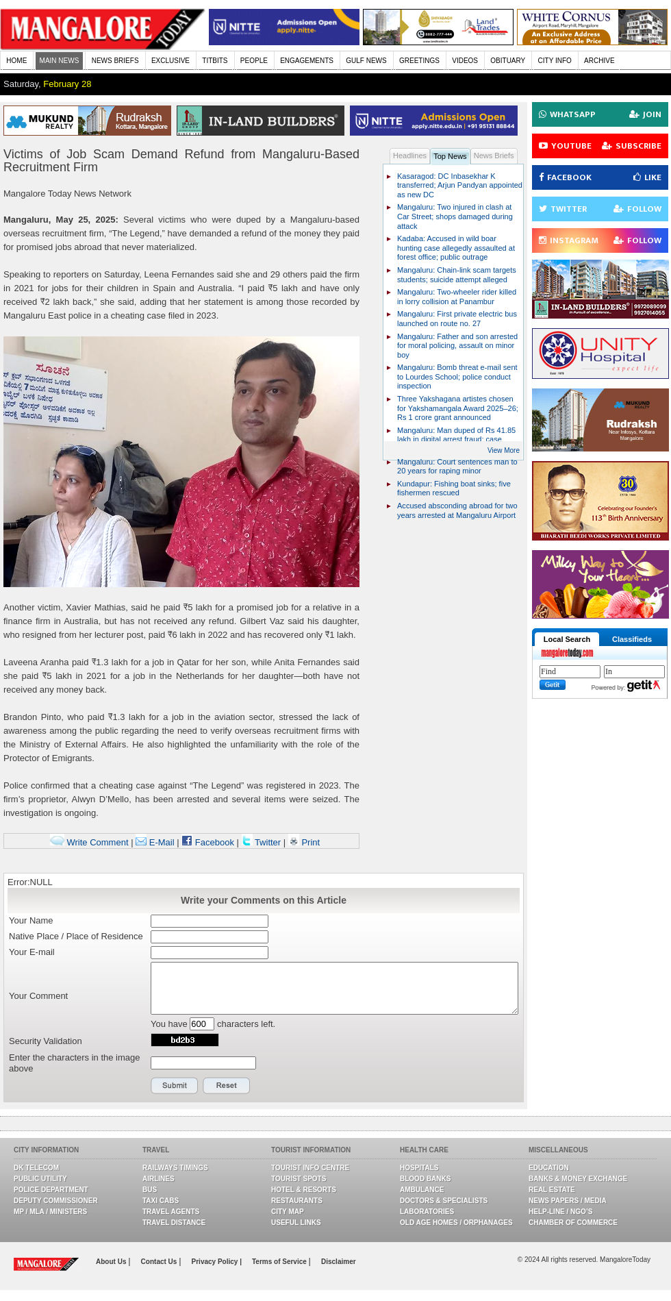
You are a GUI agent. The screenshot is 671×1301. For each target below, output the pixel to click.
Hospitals (419, 1168)
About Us (112, 1261)
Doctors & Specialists (444, 1200)
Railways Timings (175, 1168)
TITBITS (214, 60)
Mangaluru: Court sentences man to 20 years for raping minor (457, 466)
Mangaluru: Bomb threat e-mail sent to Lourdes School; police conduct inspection (457, 376)
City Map (287, 1211)
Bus (149, 1189)
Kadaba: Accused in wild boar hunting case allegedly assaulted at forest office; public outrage (456, 247)
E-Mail (155, 842)
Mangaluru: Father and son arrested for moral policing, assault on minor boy (457, 345)
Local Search (567, 639)
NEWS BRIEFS (115, 60)
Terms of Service (280, 1261)
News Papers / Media (568, 1200)
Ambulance (422, 1189)
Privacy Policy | (217, 1261)
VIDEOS (465, 60)
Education (549, 1168)
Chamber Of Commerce (573, 1222)
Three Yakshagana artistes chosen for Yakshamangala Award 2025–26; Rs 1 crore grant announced (457, 408)
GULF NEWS (366, 60)
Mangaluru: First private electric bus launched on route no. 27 (457, 318)
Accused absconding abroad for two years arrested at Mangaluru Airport (457, 510)
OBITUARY (507, 60)
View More (504, 450)
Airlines (158, 1178)
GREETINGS (419, 60)
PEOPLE (254, 60)
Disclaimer (338, 1261)
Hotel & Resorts (303, 1189)
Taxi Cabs (160, 1200)
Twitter (262, 842)
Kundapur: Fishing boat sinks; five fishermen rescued (454, 488)
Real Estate (552, 1189)
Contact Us (160, 1261)
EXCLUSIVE (170, 60)
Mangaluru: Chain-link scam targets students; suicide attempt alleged (456, 275)
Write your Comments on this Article (263, 900)
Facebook (207, 842)
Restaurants (296, 1200)
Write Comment (89, 842)
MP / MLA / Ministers (50, 1211)
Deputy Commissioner (56, 1200)
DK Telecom (36, 1168)
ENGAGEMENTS (306, 60)
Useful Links (296, 1222)
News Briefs (494, 155)
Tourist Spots (298, 1178)
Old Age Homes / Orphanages (456, 1222)
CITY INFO (555, 60)
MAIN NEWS (59, 60)
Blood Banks (425, 1178)
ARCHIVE (599, 60)
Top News (450, 156)
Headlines (410, 155)
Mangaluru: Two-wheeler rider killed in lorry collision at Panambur (456, 297)
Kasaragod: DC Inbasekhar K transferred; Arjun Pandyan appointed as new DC (459, 185)
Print (304, 842)
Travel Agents (170, 1211)
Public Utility (40, 1178)
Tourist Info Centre (310, 1168)
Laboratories (427, 1211)
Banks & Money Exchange (578, 1178)
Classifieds (632, 639)
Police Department (51, 1189)
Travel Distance (173, 1222)
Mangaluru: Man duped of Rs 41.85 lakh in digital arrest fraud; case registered (456, 439)
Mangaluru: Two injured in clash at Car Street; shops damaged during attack (455, 216)
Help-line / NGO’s (560, 1211)
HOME (16, 60)
